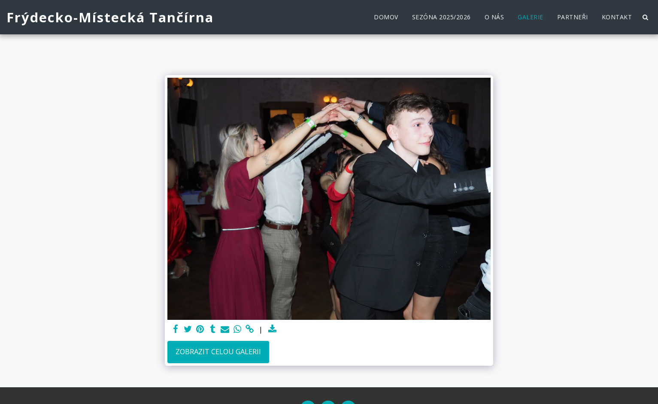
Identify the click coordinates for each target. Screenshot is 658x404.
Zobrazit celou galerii (218, 351)
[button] (645, 17)
